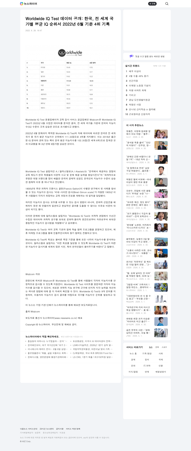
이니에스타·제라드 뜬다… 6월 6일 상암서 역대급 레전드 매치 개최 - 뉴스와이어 (48, 349)
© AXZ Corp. (25, 441)
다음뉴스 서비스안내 (28, 428)
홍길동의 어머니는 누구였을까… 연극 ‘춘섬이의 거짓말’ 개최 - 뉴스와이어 (48, 341)
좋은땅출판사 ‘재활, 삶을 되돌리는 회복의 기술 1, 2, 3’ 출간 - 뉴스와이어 (48, 353)
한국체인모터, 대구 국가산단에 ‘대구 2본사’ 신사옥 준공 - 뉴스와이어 (48, 345)
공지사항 (60, 428)
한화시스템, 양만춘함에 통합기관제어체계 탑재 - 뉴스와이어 (48, 357)
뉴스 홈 (133, 353)
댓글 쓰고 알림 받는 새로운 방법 (146, 56)
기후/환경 (147, 353)
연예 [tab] (157, 347)
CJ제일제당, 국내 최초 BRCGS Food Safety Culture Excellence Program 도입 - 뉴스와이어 (93, 353)
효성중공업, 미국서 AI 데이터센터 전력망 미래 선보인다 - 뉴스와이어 (93, 341)
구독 (152, 3)
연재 (147, 371)
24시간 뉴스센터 (47, 428)
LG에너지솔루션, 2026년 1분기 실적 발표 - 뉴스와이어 (93, 345)
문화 (133, 365)
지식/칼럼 (133, 371)
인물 (161, 365)
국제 (161, 359)
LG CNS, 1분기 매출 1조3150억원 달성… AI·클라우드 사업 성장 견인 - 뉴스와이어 (93, 357)
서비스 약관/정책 (73, 428)
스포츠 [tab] (164, 347)
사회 (161, 353)
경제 (133, 359)
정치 (147, 359)
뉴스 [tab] (150, 347)
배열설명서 (160, 371)
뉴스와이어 (30, 3)
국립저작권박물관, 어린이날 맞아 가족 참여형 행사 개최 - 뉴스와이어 (93, 349)
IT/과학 (147, 365)
